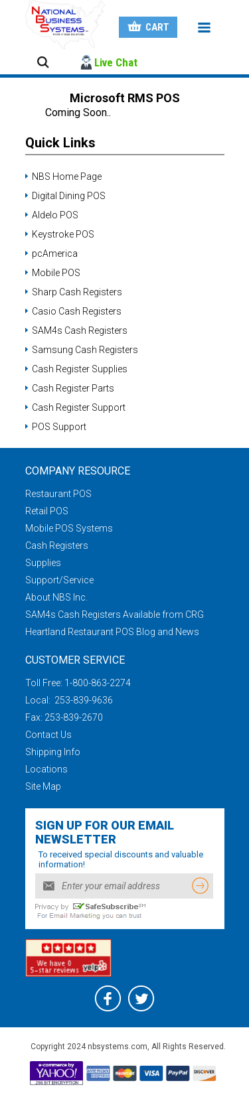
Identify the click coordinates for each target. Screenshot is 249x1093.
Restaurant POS (58, 493)
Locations (46, 769)
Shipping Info (52, 752)
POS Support (59, 426)
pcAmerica (55, 253)
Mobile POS (56, 272)
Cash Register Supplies (79, 369)
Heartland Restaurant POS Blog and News (112, 631)
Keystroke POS (63, 234)
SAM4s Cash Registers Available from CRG (114, 614)
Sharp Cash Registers (77, 292)
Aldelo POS (55, 215)
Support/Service (59, 580)
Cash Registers (56, 545)
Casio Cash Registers (77, 311)
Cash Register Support (78, 407)
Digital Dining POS (69, 195)
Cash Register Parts (73, 388)
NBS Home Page (67, 176)
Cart (157, 27)
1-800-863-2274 (97, 683)
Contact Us (48, 734)
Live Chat (115, 62)
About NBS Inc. (56, 597)
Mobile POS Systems (69, 528)
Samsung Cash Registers (85, 349)
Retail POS (46, 511)
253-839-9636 (82, 700)
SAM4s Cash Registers (79, 330)
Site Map (43, 786)
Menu (204, 28)
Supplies (43, 562)
